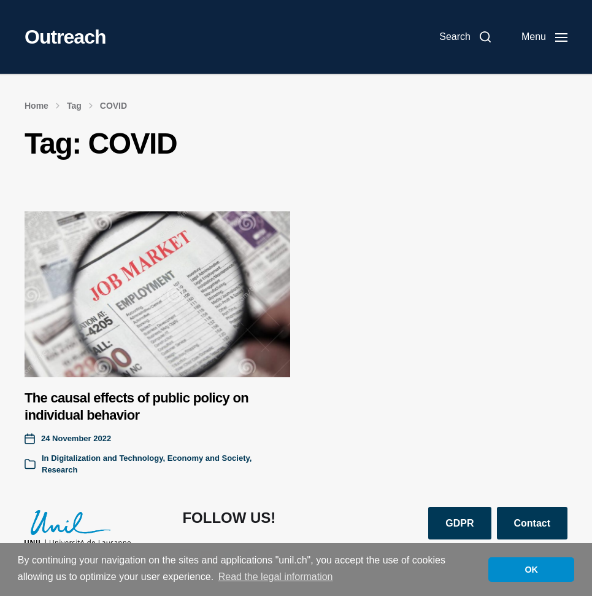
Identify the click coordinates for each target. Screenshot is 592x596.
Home (36, 105)
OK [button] (531, 569)
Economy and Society (208, 458)
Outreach (65, 37)
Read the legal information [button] (275, 576)
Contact (532, 523)
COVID (113, 105)
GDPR (459, 523)
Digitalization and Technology (107, 458)
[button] (465, 37)
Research (60, 469)
